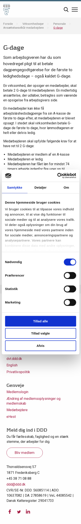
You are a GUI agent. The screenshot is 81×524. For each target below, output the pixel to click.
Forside (8, 23)
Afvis (40, 346)
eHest (11, 417)
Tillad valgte (40, 333)
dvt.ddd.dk (14, 359)
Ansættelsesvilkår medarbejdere (23, 27)
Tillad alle (40, 321)
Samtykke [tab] (14, 187)
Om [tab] (66, 187)
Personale (59, 23)
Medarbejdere (17, 410)
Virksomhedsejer (33, 23)
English (11, 365)
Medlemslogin (17, 392)
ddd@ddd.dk (15, 484)
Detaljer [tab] (41, 187)
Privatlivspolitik (18, 372)
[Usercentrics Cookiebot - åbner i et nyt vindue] (57, 175)
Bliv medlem (25, 452)
